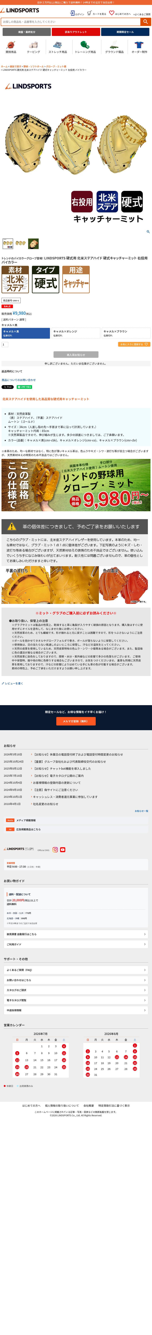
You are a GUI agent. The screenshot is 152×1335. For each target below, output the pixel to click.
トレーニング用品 (85, 47)
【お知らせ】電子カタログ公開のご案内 (58, 776)
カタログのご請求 (16, 990)
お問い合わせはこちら (19, 980)
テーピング (33, 47)
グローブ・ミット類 (56, 66)
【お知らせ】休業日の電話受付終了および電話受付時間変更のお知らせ (78, 754)
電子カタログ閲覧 (16, 1000)
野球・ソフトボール (33, 66)
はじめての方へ (123, 13)
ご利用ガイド (14, 944)
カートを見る (99, 13)
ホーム (4, 66)
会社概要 (89, 1106)
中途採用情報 (14, 1010)
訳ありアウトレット (76, 32)
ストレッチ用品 (58, 47)
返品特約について (12, 371)
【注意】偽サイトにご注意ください (55, 790)
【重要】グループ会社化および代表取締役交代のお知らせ (69, 762)
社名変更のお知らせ (45, 804)
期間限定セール (125, 32)
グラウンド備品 (114, 47)
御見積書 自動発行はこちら (22, 934)
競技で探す (15, 66)
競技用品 (11, 47)
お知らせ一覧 (141, 810)
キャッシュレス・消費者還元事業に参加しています (65, 797)
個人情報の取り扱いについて (62, 1106)
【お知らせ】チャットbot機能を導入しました (62, 768)
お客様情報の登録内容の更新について (57, 783)
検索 (145, 21)
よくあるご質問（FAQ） (20, 970)
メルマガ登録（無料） (76, 721)
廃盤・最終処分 (26, 32)
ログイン (79, 14)
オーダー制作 (139, 47)
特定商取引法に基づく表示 (114, 1106)
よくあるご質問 (142, 14)
